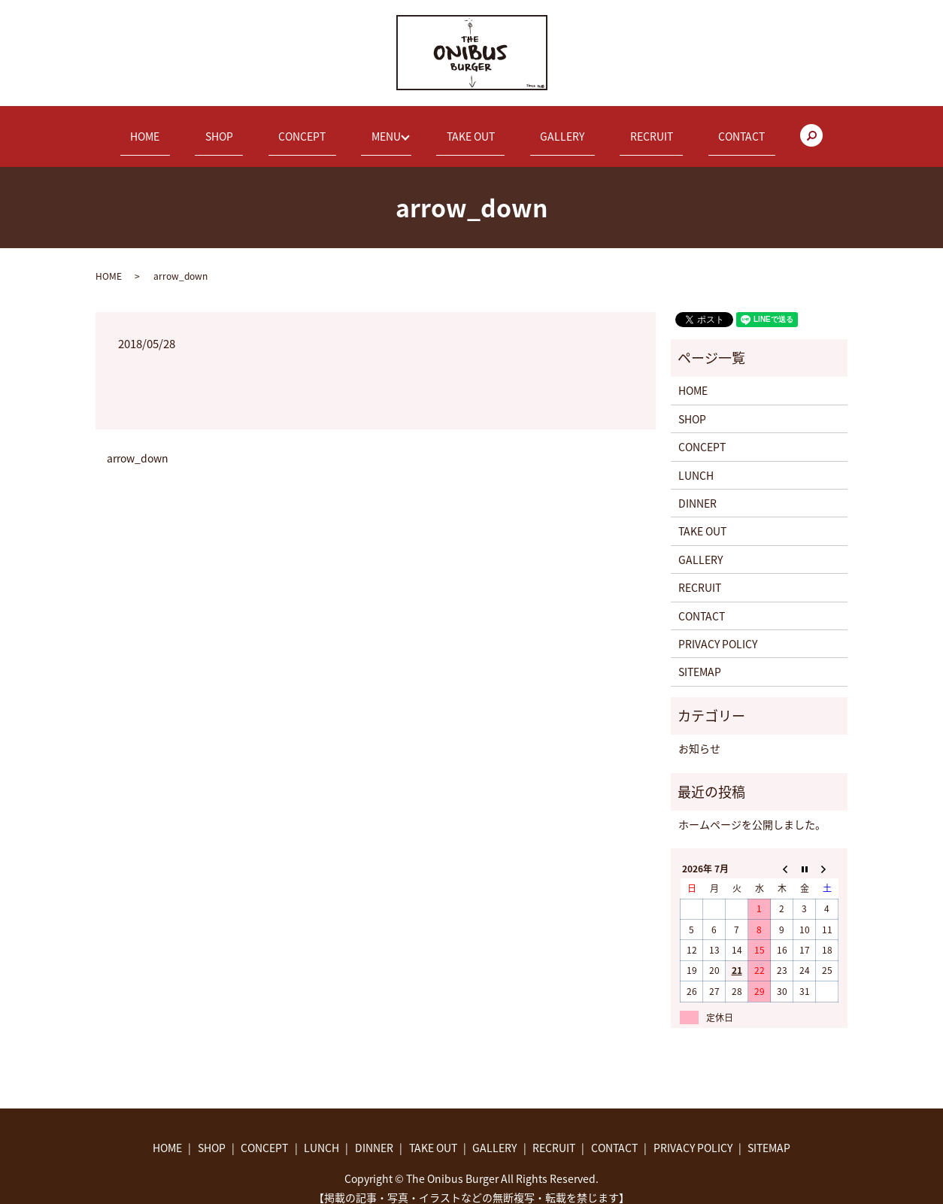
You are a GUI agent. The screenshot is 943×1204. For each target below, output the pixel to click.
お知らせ (699, 734)
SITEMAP (699, 658)
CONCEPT (324, 128)
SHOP (262, 128)
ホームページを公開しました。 (752, 809)
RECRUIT (608, 128)
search (738, 129)
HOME (208, 128)
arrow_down (137, 445)
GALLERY (539, 128)
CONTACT (678, 128)
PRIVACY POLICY (717, 629)
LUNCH (696, 461)
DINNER (697, 488)
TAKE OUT (468, 128)
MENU (388, 128)
